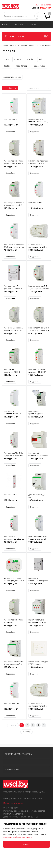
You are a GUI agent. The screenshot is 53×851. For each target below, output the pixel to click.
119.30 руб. (38, 168)
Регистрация (46, 4)
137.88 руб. (38, 502)
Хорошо (26, 844)
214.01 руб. (38, 460)
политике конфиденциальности (18, 837)
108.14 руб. (14, 376)
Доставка (18, 24)
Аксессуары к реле (12, 77)
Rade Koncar (21, 66)
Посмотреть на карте (13, 804)
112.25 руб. (14, 418)
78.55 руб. (14, 251)
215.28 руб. (38, 418)
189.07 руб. (14, 669)
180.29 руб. (38, 627)
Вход (37, 4)
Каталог (6, 24)
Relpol (42, 59)
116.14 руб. (38, 209)
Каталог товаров (26, 36)
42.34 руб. (14, 168)
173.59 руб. (38, 126)
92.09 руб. (14, 460)
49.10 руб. (14, 585)
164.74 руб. (14, 293)
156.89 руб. (38, 376)
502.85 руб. (38, 251)
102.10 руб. (14, 126)
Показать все (39, 66)
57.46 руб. (38, 585)
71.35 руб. (38, 293)
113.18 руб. (14, 209)
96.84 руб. (14, 544)
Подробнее (10, 131)
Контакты (31, 24)
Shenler (30, 59)
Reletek (7, 66)
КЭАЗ (6, 59)
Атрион (17, 59)
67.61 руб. (14, 335)
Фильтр (10, 88)
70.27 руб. (38, 544)
